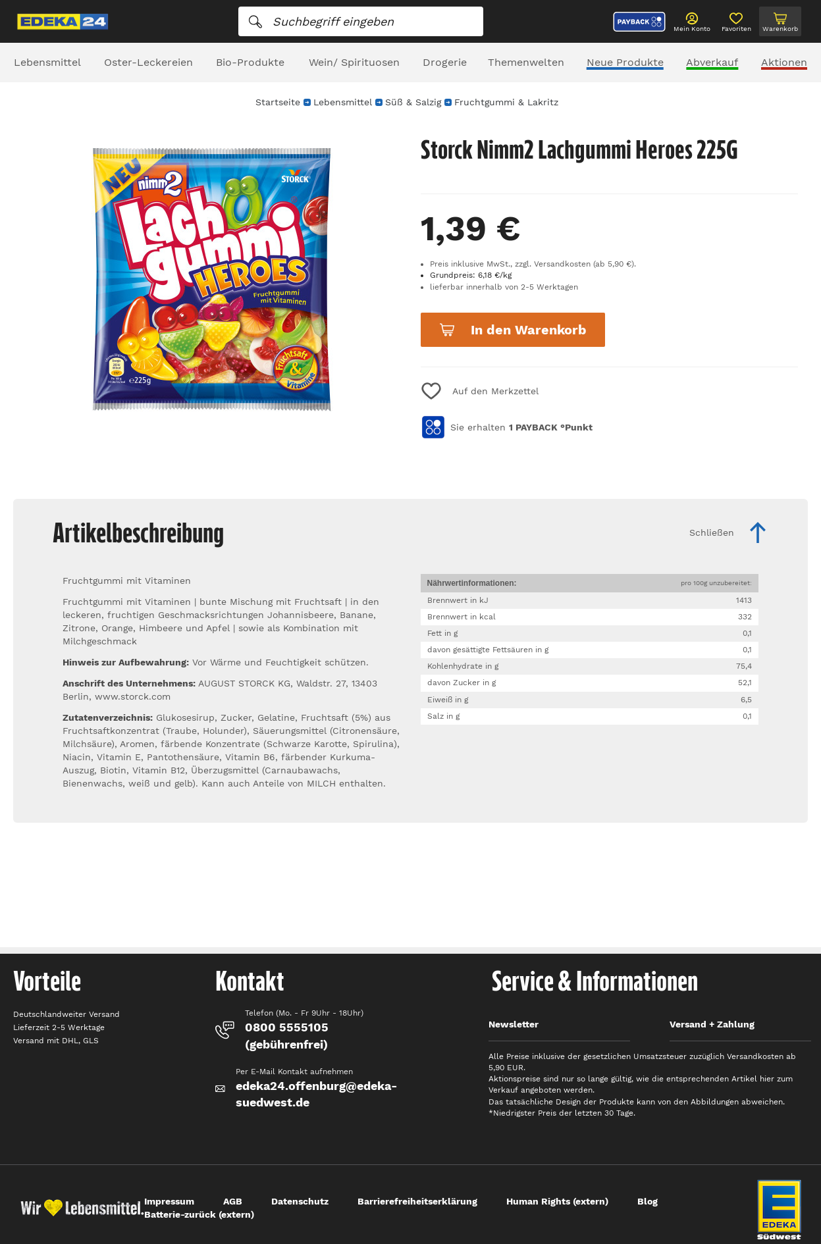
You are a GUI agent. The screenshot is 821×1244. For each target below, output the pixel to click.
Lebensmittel (47, 62)
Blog (647, 1201)
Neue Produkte (625, 62)
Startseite (277, 102)
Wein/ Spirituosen (354, 62)
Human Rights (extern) (557, 1201)
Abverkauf (712, 62)
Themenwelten (526, 62)
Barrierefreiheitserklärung (417, 1201)
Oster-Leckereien (148, 62)
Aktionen (784, 62)
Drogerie (445, 62)
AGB (232, 1201)
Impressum (169, 1201)
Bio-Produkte (250, 62)
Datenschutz (300, 1201)
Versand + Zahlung (712, 1024)
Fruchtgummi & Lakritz (506, 102)
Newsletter (514, 1024)
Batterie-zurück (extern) (199, 1214)
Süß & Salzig (413, 102)
